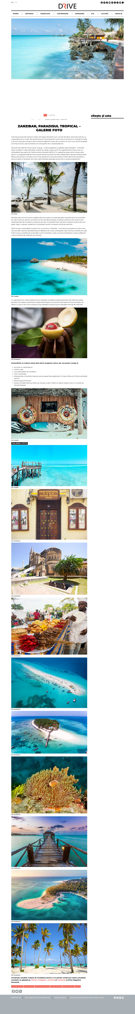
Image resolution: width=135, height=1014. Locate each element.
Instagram (42, 980)
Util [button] (92, 14)
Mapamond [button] (79, 14)
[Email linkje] (112, 2)
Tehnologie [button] (45, 14)
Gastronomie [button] (62, 14)
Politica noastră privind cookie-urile (87, 998)
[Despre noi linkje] (114, 2)
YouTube (51, 980)
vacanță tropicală (56, 986)
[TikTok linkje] (106, 2)
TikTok (34, 980)
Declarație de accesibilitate (37, 998)
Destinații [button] (29, 14)
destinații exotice (29, 986)
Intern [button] (15, 14)
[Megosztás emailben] (16, 991)
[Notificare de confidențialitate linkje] (117, 2)
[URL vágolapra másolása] (20, 991)
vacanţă (77, 986)
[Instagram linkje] (104, 2)
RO (12, 2)
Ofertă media (60, 998)
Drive (32, 119)
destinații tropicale (68, 986)
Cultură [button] (104, 14)
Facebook (61, 980)
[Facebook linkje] (101, 2)
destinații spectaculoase (42, 986)
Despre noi (16, 998)
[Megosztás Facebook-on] (13, 991)
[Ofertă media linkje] (119, 2)
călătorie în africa (17, 986)
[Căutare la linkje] (122, 2)
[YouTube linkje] (109, 2)
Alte (45, 115)
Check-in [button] (118, 14)
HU (16, 2)
